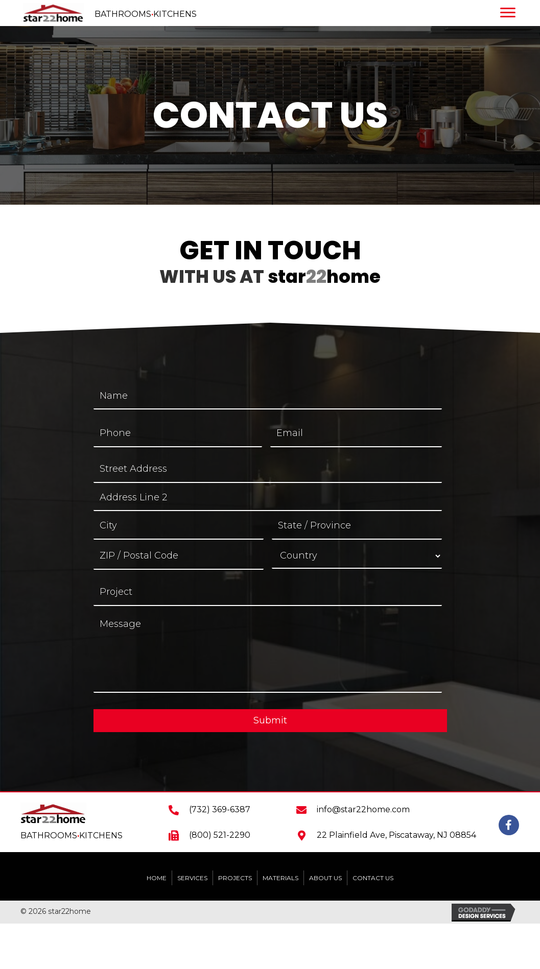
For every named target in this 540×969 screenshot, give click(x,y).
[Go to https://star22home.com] (135, 13)
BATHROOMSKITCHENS (71, 835)
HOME (157, 878)
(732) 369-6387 (219, 809)
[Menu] (510, 12)
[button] (509, 825)
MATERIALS (280, 878)
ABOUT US (325, 878)
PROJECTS (235, 878)
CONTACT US (373, 878)
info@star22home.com (363, 809)
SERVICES (192, 878)
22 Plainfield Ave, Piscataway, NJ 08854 (396, 835)
